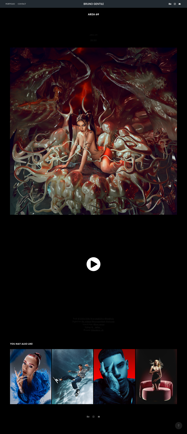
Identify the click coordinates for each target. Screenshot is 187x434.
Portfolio (10, 4)
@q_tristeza (86, 321)
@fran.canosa (98, 324)
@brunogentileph (98, 321)
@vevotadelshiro (97, 318)
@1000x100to (84, 318)
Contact (22, 4)
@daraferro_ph (97, 330)
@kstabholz (109, 318)
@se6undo (110, 321)
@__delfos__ (96, 327)
